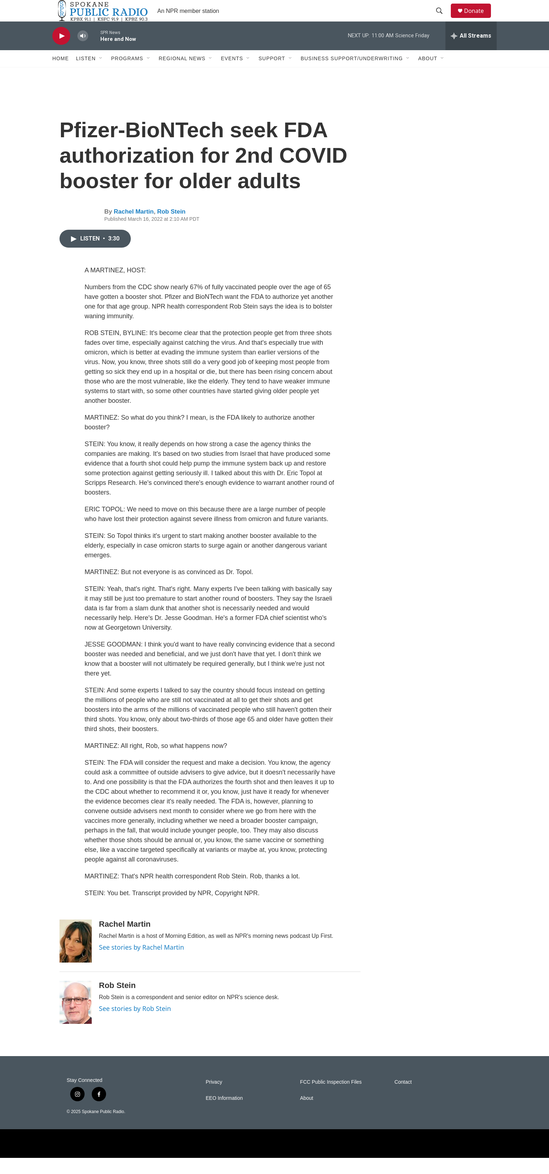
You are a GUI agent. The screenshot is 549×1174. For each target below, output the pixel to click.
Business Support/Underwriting (352, 74)
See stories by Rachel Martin (141, 963)
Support (271, 74)
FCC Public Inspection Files (331, 1098)
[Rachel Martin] (75, 957)
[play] (61, 52)
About (427, 74)
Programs (127, 74)
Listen (86, 74)
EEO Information (224, 1114)
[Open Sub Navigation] (101, 74)
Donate (478, 19)
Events (232, 74)
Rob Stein (171, 227)
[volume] (83, 52)
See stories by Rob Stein (135, 1024)
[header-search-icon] (442, 19)
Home (60, 74)
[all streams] (471, 52)
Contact (403, 1098)
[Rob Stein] (75, 1018)
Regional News (182, 74)
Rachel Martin (133, 227)
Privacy (214, 1098)
